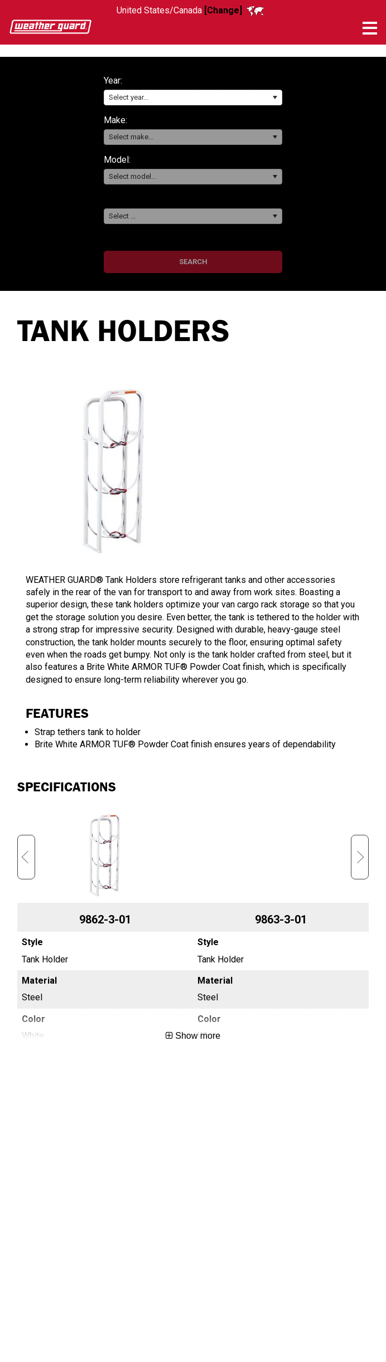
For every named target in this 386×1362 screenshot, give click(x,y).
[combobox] (193, 98)
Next (360, 857)
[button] (275, 97)
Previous (26, 857)
